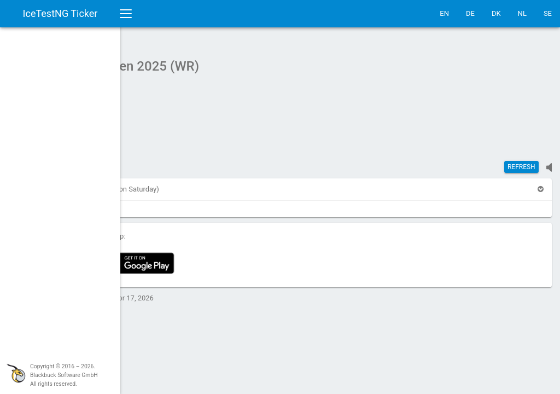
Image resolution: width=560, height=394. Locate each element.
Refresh (521, 161)
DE (470, 13)
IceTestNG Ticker (60, 13)
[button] (149, 183)
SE (548, 13)
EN (444, 13)
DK (496, 13)
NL (522, 13)
